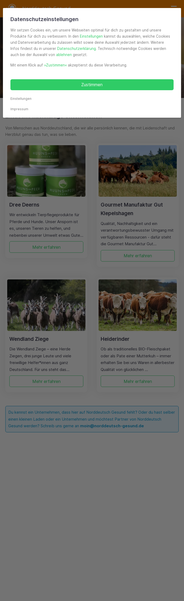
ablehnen (64, 55)
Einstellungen (91, 36)
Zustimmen (92, 84)
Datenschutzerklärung (76, 48)
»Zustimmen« (55, 65)
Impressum (19, 109)
